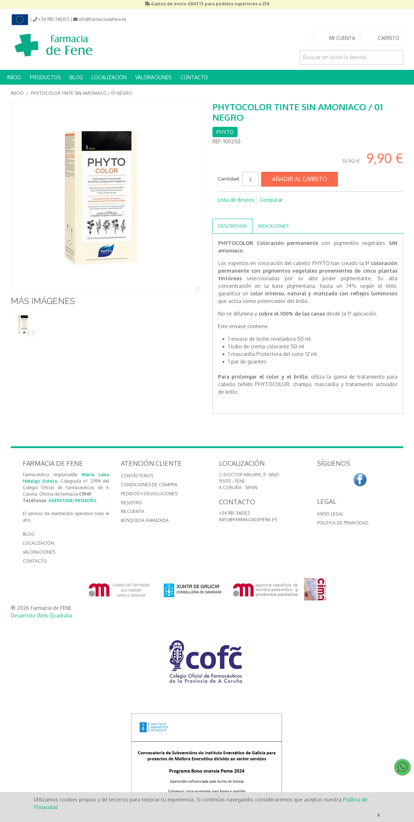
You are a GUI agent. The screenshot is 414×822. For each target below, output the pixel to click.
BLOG (76, 77)
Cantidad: (229, 179)
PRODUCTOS (45, 77)
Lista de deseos (236, 200)
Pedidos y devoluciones (149, 493)
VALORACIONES (153, 77)
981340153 (85, 500)
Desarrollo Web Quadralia (41, 615)
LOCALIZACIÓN (109, 77)
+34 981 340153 (234, 513)
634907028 (60, 500)
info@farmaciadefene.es (248, 519)
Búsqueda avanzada (145, 520)
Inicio (17, 93)
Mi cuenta (132, 511)
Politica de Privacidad (343, 523)
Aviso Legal (330, 514)
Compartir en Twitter (239, 211)
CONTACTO (194, 77)
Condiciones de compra (149, 484)
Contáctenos (137, 475)
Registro (131, 502)
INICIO (14, 77)
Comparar (271, 200)
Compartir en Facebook (225, 211)
